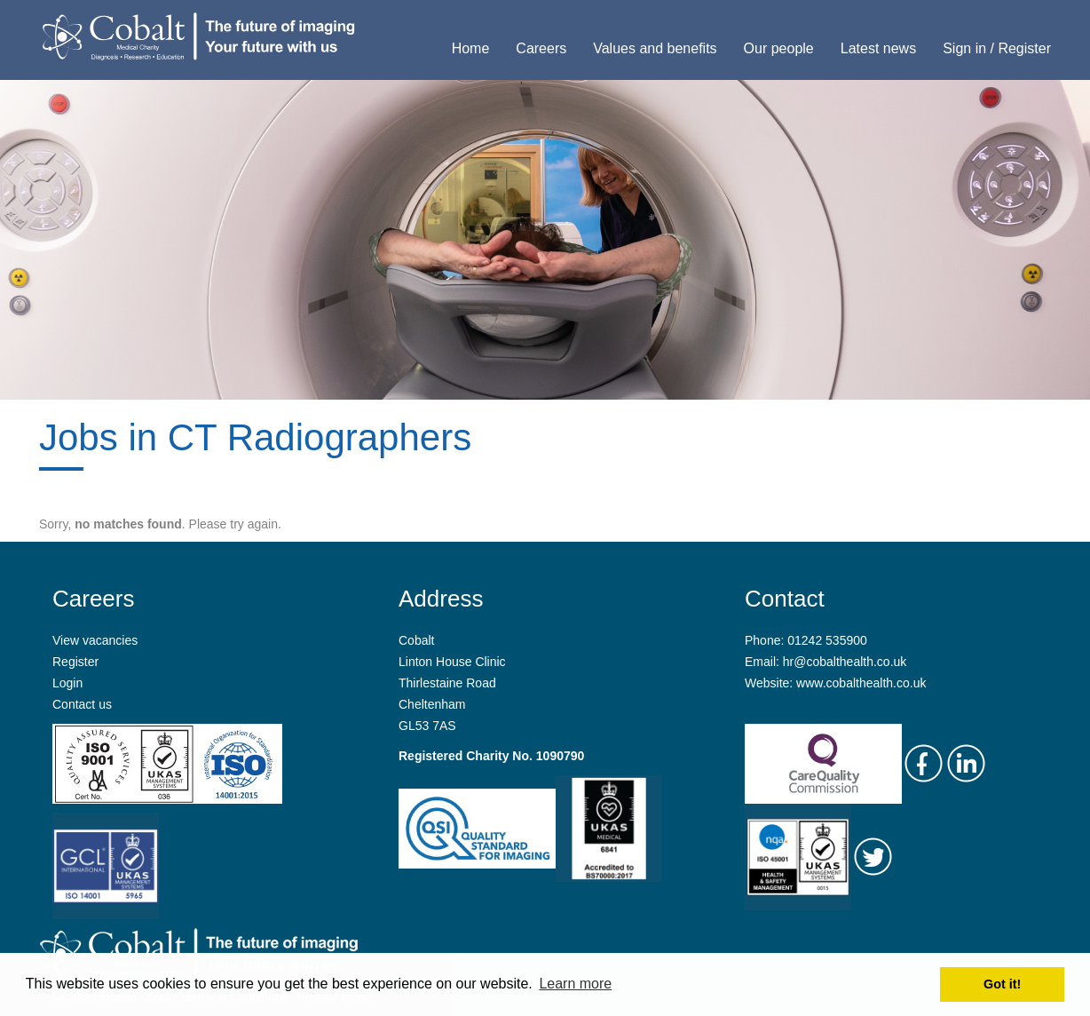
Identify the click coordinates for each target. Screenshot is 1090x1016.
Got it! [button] (1002, 984)
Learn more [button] (575, 983)
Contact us (82, 704)
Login (67, 683)
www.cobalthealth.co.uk (861, 683)
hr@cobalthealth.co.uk (845, 662)
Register (75, 662)
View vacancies (95, 640)
